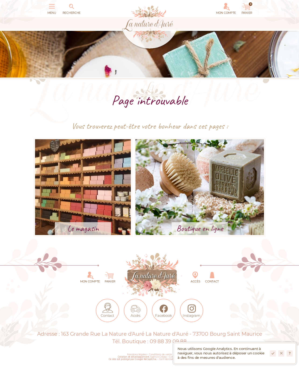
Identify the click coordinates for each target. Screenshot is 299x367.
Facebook (163, 309)
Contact (212, 276)
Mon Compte (226, 7)
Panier (247, 7)
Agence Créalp (158, 357)
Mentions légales (136, 354)
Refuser (281, 353)
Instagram (191, 309)
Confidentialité (167, 359)
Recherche (72, 7)
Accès (195, 276)
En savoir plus (290, 353)
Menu (52, 7)
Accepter (273, 353)
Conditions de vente (160, 354)
